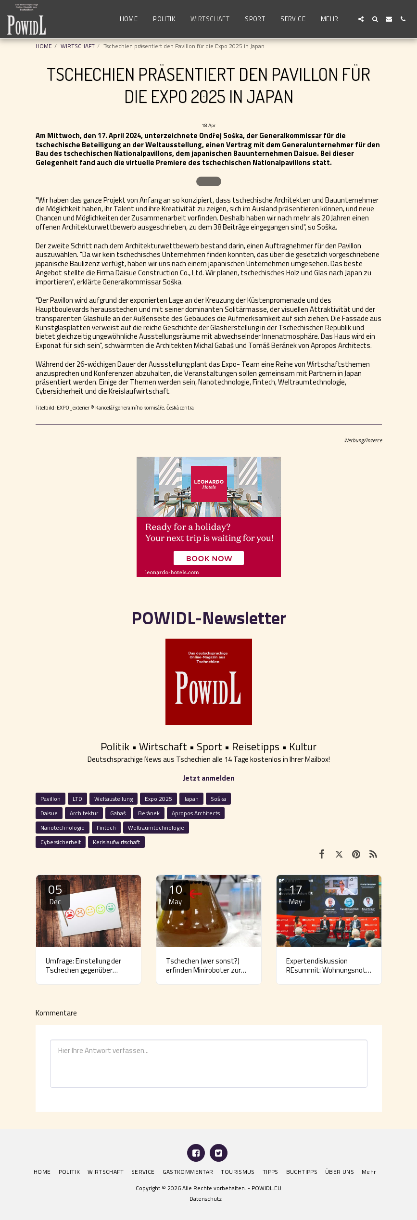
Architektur (84, 813)
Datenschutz (206, 1198)
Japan (191, 798)
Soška (218, 798)
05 (55, 893)
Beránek (149, 813)
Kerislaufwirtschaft (116, 842)
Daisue (49, 813)
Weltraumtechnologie (156, 827)
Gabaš (118, 813)
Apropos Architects (196, 813)
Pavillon (50, 798)
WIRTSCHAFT (78, 46)
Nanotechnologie (62, 827)
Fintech (106, 827)
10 (175, 893)
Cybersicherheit (60, 842)
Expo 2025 (158, 798)
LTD (77, 798)
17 (295, 893)
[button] (360, 19)
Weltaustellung (113, 798)
